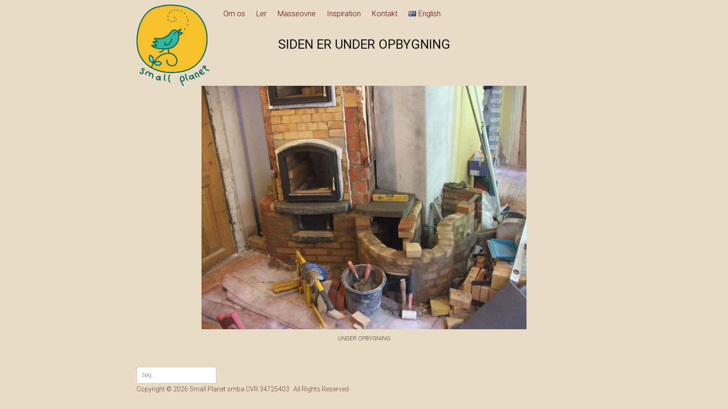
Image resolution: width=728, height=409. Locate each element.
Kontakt (384, 13)
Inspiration (344, 13)
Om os (234, 13)
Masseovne (297, 13)
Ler (261, 13)
